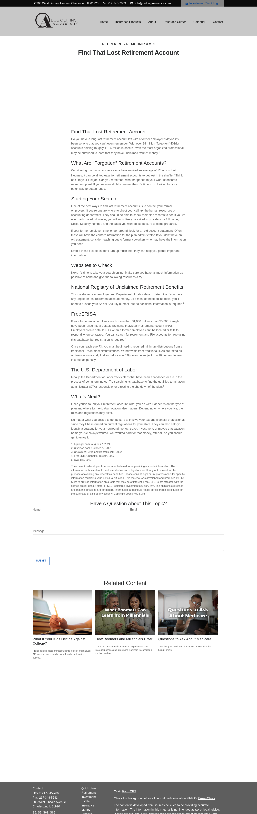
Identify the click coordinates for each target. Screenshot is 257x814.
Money (85, 809)
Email (134, 509)
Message (39, 531)
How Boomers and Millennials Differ (123, 639)
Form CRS (129, 791)
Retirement (88, 792)
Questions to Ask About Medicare (184, 639)
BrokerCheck (206, 798)
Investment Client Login (202, 3)
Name (36, 509)
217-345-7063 (114, 3)
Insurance (87, 805)
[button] (104, 22)
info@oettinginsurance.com (150, 3)
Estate (85, 801)
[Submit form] (41, 561)
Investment (88, 797)
